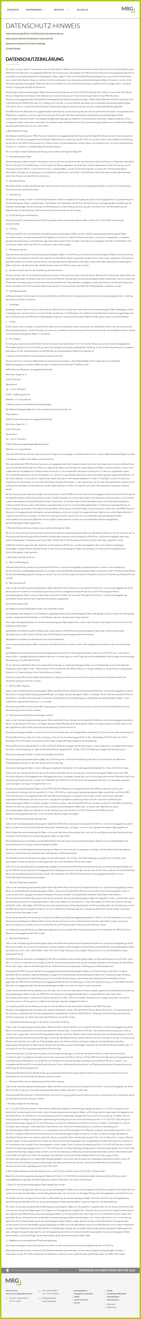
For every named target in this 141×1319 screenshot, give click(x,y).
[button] (35, 10)
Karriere (77, 1303)
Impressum (111, 1305)
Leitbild (76, 1297)
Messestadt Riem (113, 1297)
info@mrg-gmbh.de (49, 1299)
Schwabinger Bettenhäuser (116, 1294)
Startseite (13, 9)
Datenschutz (111, 1308)
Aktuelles (82, 9)
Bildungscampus (113, 1300)
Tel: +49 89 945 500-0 (50, 1291)
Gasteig (109, 1291)
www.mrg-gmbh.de (49, 1302)
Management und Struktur (83, 1294)
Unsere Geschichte (81, 1300)
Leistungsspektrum (81, 1291)
